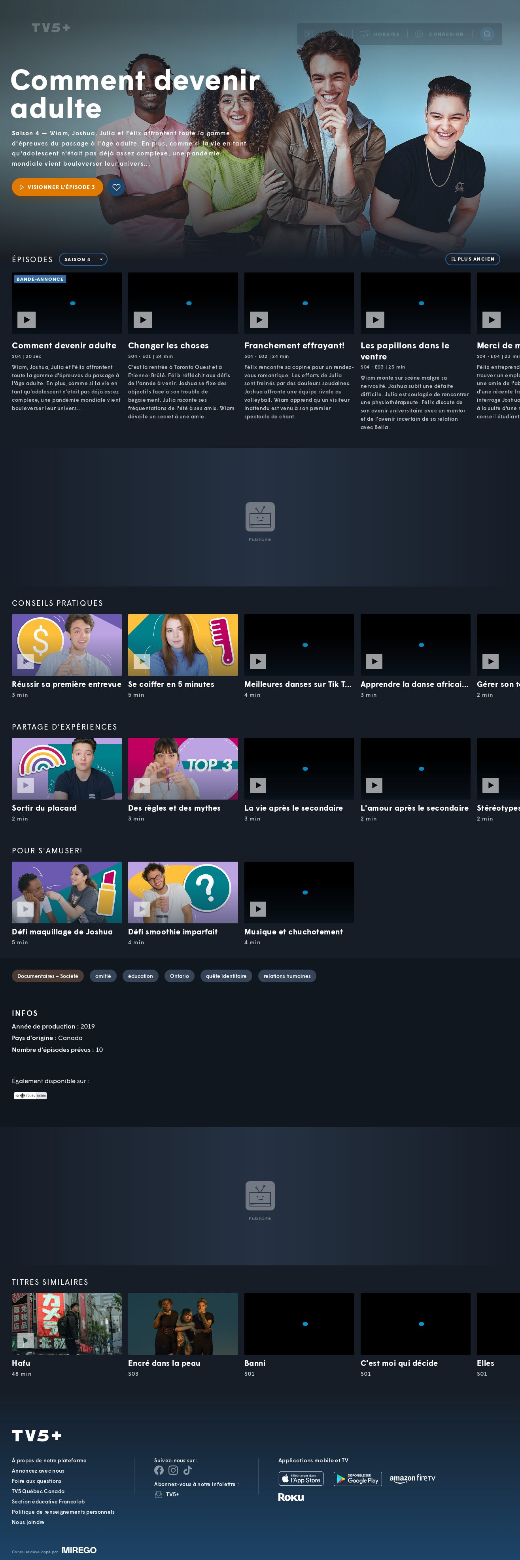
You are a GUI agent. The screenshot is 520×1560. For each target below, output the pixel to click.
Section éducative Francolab (48, 1501)
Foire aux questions (37, 1481)
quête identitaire (226, 976)
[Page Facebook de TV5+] (159, 1470)
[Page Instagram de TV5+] (173, 1470)
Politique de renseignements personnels (63, 1512)
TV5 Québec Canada (38, 1491)
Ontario (179, 976)
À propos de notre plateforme (49, 1460)
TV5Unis (51, 19)
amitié (103, 976)
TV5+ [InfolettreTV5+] (172, 1494)
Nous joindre (28, 1522)
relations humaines (287, 976)
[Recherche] (487, 25)
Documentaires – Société (47, 976)
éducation (140, 976)
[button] (380, 25)
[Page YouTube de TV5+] (187, 1470)
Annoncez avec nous (38, 1470)
